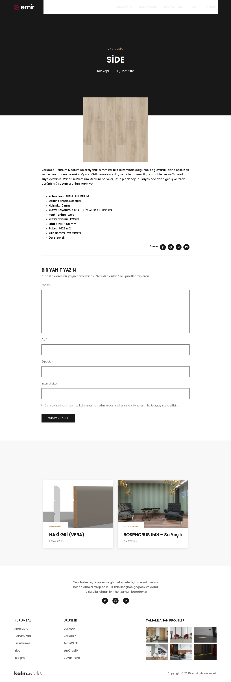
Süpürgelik (55, 527)
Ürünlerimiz (172, 7)
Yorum (47, 286)
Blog (193, 7)
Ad (44, 341)
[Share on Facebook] (163, 248)
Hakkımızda (147, 7)
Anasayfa (21, 630)
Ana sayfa (123, 7)
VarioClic (115, 49)
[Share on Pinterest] (171, 248)
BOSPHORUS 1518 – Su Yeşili (152, 536)
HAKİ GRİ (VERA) (66, 536)
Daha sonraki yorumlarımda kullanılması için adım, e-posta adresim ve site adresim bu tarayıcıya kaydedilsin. (111, 406)
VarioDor (70, 630)
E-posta (47, 363)
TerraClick (71, 644)
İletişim (210, 7)
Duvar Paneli (131, 527)
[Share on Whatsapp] (179, 248)
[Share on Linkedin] (186, 248)
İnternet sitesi (50, 384)
